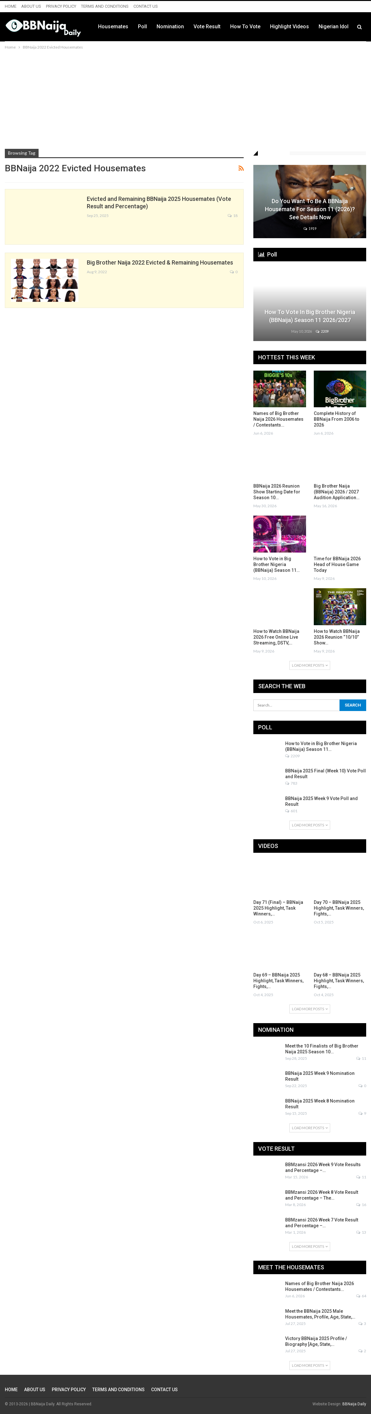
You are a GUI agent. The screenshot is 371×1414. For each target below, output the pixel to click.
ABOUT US (31, 6)
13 (361, 1232)
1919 (309, 228)
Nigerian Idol (333, 26)
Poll (142, 26)
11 (361, 1058)
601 (291, 810)
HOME (10, 6)
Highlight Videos (289, 26)
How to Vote (245, 26)
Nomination (170, 26)
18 (233, 215)
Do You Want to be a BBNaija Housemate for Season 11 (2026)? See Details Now (310, 209)
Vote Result (207, 26)
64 (361, 1295)
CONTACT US (145, 6)
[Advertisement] (185, 99)
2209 (322, 331)
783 (291, 783)
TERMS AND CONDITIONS (105, 6)
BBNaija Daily (354, 1404)
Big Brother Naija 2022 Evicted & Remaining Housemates (160, 262)
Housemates (113, 26)
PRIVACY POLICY (61, 6)
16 (361, 1204)
